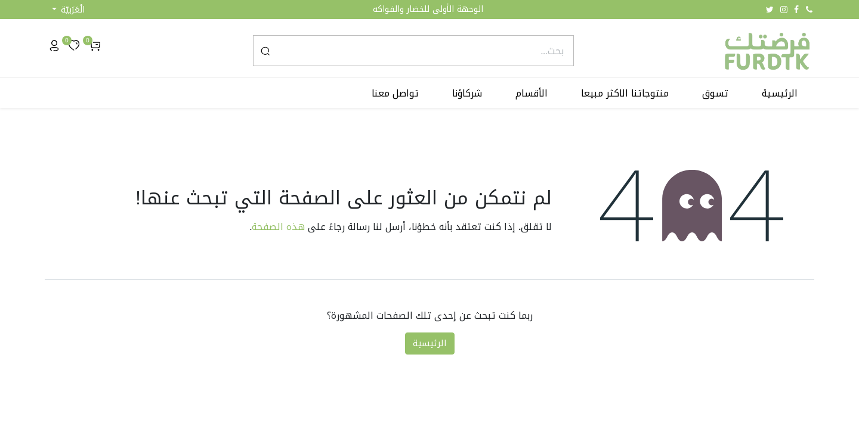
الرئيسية (430, 343)
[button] (68, 10)
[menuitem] (779, 93)
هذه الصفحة (278, 226)
